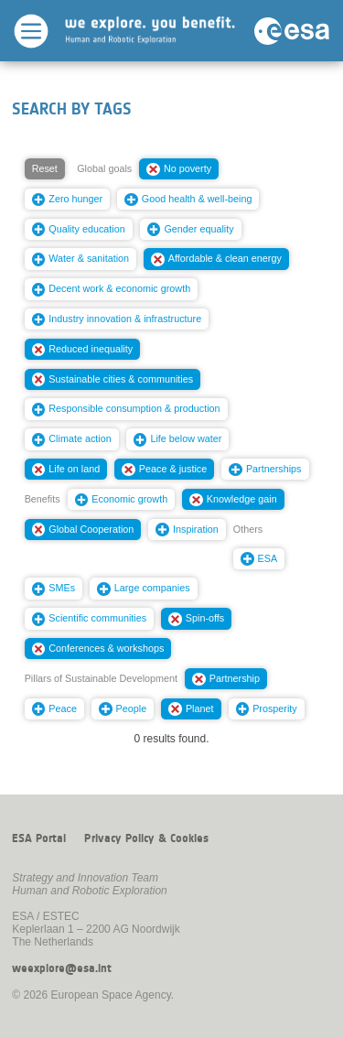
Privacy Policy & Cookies (146, 838)
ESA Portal (39, 838)
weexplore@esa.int (62, 968)
